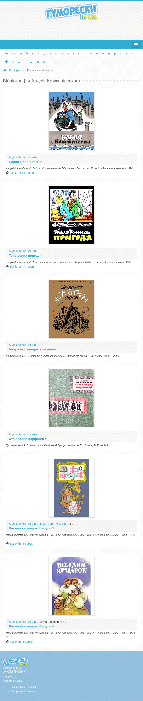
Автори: (10, 53)
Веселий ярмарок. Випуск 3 (31, 528)
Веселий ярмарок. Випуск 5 (31, 626)
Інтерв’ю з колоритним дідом (32, 349)
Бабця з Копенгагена (26, 162)
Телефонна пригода (25, 255)
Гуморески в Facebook (24, 687)
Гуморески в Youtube (23, 691)
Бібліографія (16, 70)
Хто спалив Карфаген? (27, 439)
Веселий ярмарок (20, 543)
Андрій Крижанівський (23, 157)
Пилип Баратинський (52, 523)
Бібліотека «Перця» (22, 172)
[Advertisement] (71, 29)
